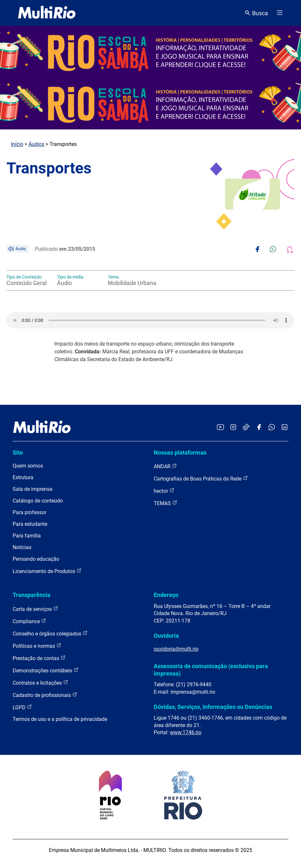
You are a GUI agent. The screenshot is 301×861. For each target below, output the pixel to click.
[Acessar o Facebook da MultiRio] (259, 427)
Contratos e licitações (40, 682)
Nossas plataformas (180, 452)
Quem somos (28, 466)
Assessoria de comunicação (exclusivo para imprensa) (211, 670)
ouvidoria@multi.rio (176, 649)
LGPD (22, 707)
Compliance (29, 621)
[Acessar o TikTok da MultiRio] (246, 427)
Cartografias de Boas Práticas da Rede (201, 478)
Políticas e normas (37, 645)
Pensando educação (36, 559)
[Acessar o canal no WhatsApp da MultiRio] (272, 427)
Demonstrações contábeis (46, 670)
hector (164, 490)
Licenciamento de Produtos (47, 571)
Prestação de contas (39, 658)
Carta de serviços (35, 608)
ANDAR (165, 466)
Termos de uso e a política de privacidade (60, 719)
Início (17, 144)
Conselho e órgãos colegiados (50, 633)
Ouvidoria (166, 635)
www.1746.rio (185, 732)
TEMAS (165, 503)
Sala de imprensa (32, 489)
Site (18, 452)
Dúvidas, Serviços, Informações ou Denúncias (213, 706)
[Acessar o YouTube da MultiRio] (220, 427)
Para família (27, 536)
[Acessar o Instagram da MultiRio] (233, 427)
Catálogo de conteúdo (38, 501)
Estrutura (23, 477)
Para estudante (30, 524)
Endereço (166, 594)
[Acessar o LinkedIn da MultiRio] (284, 427)
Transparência (31, 594)
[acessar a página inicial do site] (46, 13)
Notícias (22, 547)
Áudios (36, 144)
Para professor (29, 512)
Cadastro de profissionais (45, 694)
